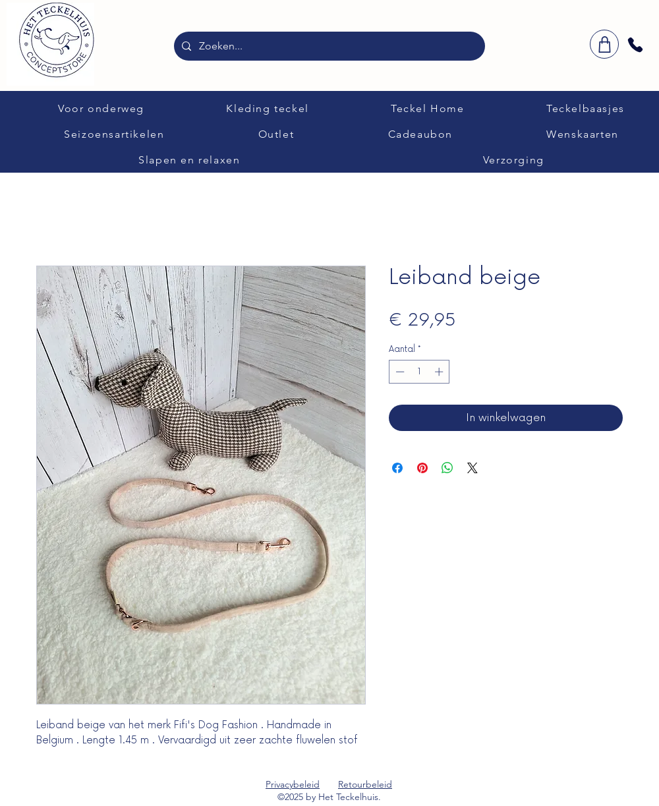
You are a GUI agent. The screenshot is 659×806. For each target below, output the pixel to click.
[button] (101, 108)
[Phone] (635, 44)
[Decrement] (399, 371)
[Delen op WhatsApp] (447, 468)
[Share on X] (472, 468)
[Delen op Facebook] (397, 468)
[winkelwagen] (604, 44)
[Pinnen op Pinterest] (422, 468)
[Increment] (440, 371)
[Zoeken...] (328, 46)
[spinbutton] (419, 371)
